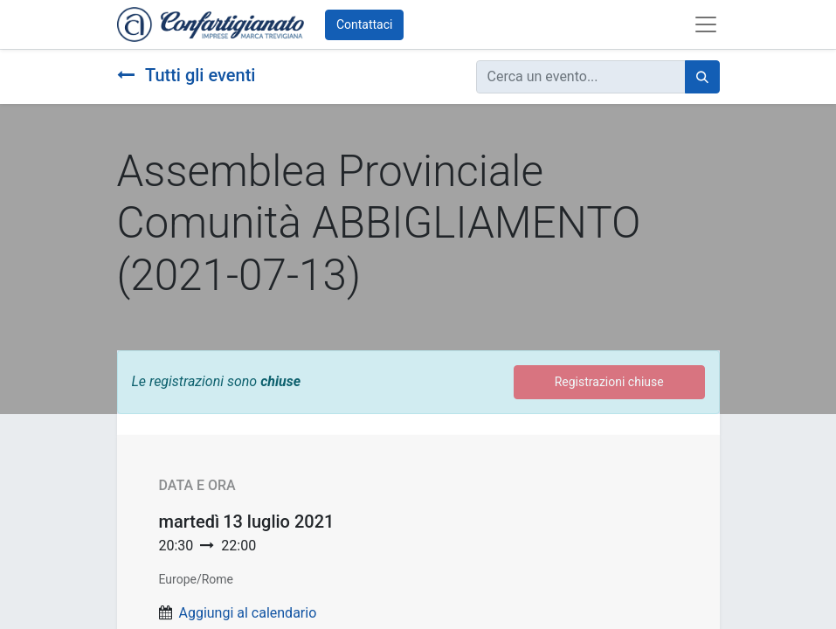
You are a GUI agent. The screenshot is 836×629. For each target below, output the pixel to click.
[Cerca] (702, 76)
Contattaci (364, 24)
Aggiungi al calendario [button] (247, 613)
